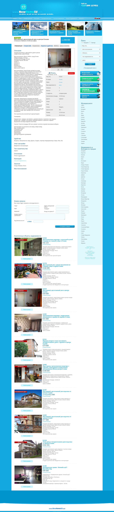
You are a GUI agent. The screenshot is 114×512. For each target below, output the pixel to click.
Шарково (83, 243)
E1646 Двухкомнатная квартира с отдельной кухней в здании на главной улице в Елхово (58, 239)
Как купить (36, 18)
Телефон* (46, 208)
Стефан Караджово (85, 235)
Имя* (15, 208)
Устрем (82, 241)
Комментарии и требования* (18, 215)
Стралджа (83, 135)
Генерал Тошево (85, 164)
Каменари (83, 183)
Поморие (83, 125)
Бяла (82, 113)
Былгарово (83, 160)
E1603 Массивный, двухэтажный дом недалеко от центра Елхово (57, 416)
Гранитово (83, 173)
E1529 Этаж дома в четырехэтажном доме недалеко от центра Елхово (57, 442)
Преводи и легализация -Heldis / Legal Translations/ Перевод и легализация (90, 253)
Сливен (83, 129)
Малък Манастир (85, 199)
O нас (20, 18)
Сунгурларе (84, 137)
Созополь (83, 131)
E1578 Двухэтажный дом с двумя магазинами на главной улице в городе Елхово (56, 265)
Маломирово (84, 197)
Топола (82, 237)
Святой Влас (84, 223)
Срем (82, 233)
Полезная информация (58, 18)
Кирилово (83, 185)
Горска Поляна (84, 171)
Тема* (15, 206)
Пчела (82, 217)
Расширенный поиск (46, 18)
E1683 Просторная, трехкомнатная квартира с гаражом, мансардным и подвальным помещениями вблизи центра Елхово (56, 367)
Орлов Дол (83, 209)
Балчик (82, 107)
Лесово (82, 195)
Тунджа (83, 141)
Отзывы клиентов (28, 18)
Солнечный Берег (85, 227)
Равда (82, 219)
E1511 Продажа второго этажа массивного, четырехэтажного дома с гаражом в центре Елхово (57, 341)
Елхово (60, 79)
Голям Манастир (85, 167)
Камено (83, 119)
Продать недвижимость (71, 18)
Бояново (83, 154)
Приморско (83, 127)
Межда (82, 203)
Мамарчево (83, 201)
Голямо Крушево (85, 169)
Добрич (83, 175)
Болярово (83, 109)
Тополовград (84, 139)
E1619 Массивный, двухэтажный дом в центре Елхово (56, 290)
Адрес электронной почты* (49, 206)
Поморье (83, 213)
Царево (82, 143)
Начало (15, 18)
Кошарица (83, 193)
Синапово (83, 225)
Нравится (59, 511)
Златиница (83, 181)
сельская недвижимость (20, 160)
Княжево (83, 189)
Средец (82, 133)
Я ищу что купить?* (49, 211)
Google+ (55, 511)
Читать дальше (26, 258)
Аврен (82, 105)
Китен (82, 187)
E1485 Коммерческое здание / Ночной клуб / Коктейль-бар (55, 467)
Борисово (83, 152)
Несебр (82, 123)
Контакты (81, 18)
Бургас (82, 111)
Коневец (83, 191)
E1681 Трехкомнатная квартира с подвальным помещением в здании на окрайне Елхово (56, 315)
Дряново (83, 177)
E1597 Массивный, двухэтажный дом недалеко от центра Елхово (57, 391)
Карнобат (83, 121)
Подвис (83, 211)
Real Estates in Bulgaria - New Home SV (90, 247)
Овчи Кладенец (84, 207)
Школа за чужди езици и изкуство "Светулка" (90, 258)
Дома (60, 85)
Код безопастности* (19, 220)
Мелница (83, 205)
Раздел (82, 221)
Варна (82, 115)
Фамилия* (16, 211)
